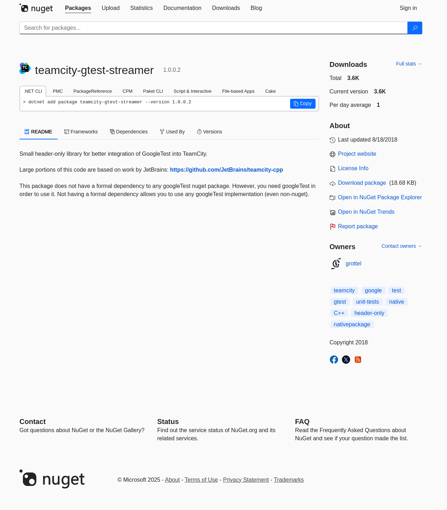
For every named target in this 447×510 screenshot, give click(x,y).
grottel (353, 263)
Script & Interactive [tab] (192, 91)
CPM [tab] (128, 91)
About (172, 480)
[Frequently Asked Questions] (302, 421)
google (373, 290)
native (396, 302)
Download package (362, 183)
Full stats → (409, 64)
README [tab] (38, 131)
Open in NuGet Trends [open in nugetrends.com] (366, 212)
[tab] (78, 8)
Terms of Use (201, 480)
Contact (32, 421)
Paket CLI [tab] (153, 91)
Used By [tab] (172, 131)
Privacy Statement (246, 480)
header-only (369, 313)
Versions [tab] (209, 131)
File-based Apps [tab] (238, 91)
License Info (353, 168)
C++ (339, 313)
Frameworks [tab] (81, 131)
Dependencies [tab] (129, 131)
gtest (340, 302)
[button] (303, 104)
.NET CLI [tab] (33, 91)
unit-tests (367, 302)
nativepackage (352, 324)
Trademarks (289, 480)
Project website (357, 154)
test (396, 290)
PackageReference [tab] (92, 91)
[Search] (414, 28)
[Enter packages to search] (213, 28)
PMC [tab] (58, 91)
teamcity (344, 290)
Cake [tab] (270, 91)
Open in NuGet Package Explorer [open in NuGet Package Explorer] (380, 197)
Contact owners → (402, 246)
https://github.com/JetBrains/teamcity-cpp (226, 170)
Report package (358, 226)
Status (168, 421)
